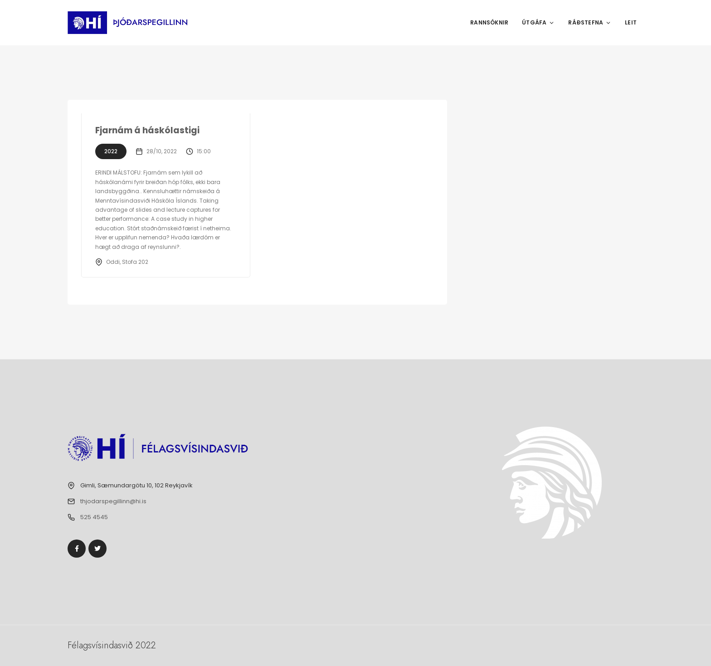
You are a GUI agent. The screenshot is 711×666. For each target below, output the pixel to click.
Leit (631, 22)
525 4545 (94, 517)
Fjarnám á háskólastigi (147, 130)
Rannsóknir (489, 22)
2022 (110, 151)
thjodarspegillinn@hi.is (113, 501)
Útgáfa (538, 22)
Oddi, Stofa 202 (127, 262)
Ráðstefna (589, 22)
